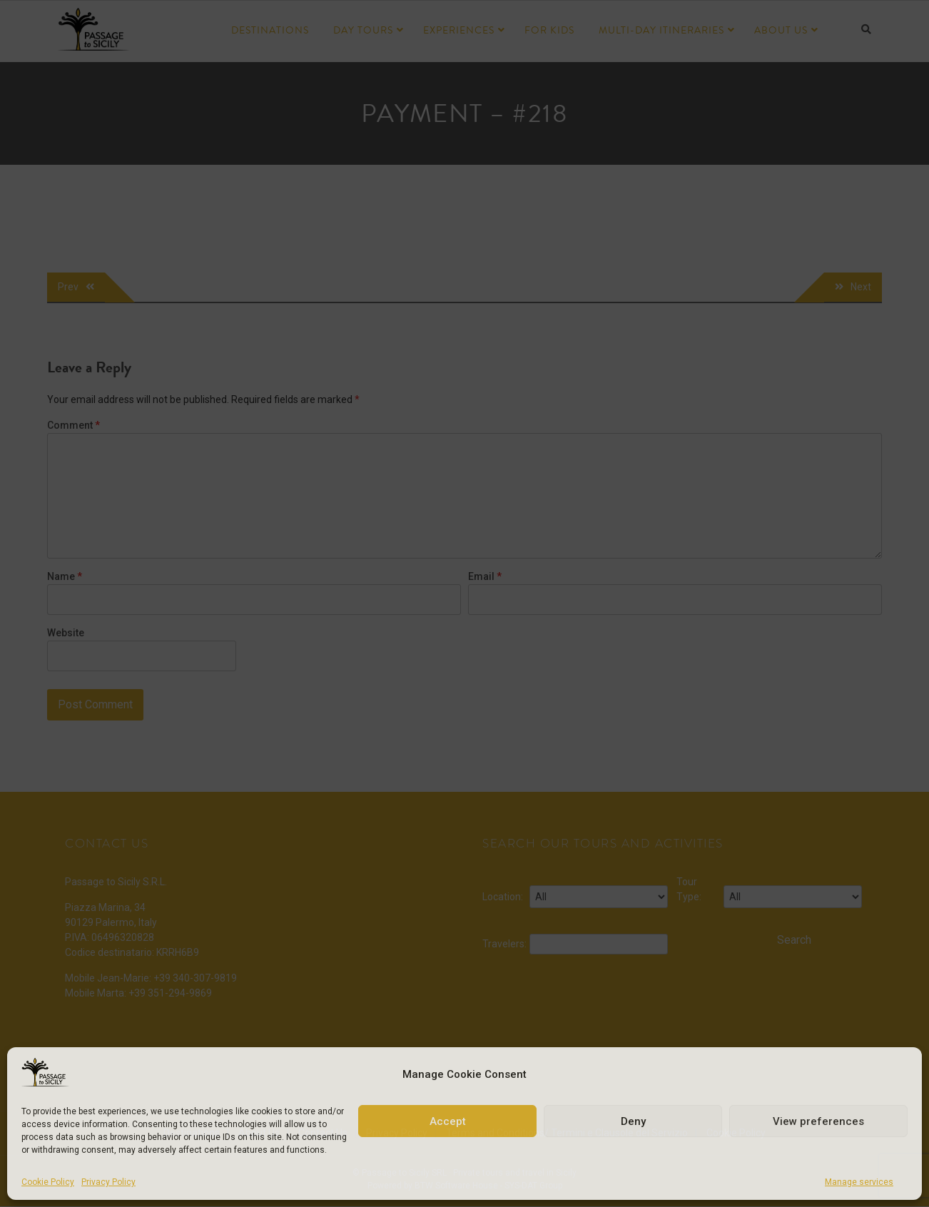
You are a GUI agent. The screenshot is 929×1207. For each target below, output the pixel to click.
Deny (633, 1121)
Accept (448, 1121)
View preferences (818, 1121)
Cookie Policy (47, 1182)
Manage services (859, 1182)
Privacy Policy (108, 1182)
